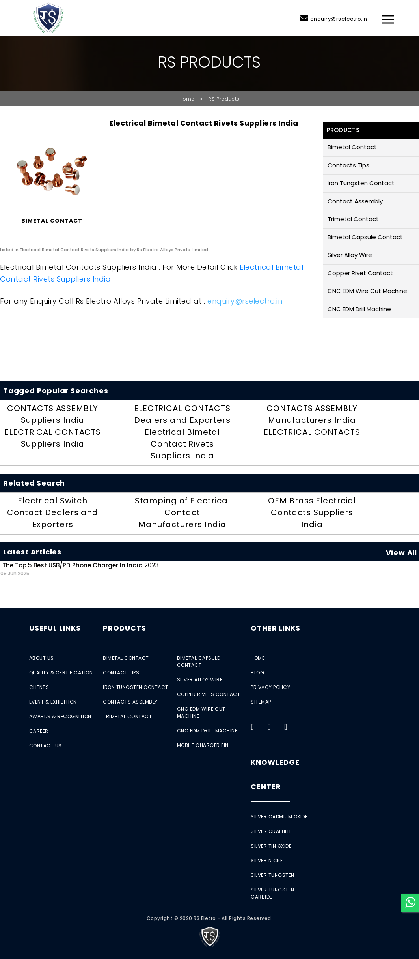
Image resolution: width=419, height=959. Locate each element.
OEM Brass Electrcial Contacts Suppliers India (312, 512)
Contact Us (45, 745)
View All (401, 552)
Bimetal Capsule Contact (365, 237)
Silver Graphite (271, 831)
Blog (257, 672)
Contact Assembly (355, 201)
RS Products (224, 99)
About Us (41, 658)
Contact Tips (121, 672)
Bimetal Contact (352, 147)
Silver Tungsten (272, 875)
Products (124, 628)
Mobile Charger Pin (203, 745)
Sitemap (261, 701)
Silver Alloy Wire (350, 255)
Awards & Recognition (60, 716)
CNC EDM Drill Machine (359, 309)
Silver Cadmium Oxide (279, 816)
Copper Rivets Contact (208, 694)
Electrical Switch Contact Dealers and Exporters (52, 512)
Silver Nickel (268, 860)
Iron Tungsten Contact (361, 183)
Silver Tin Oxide (271, 846)
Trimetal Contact (353, 219)
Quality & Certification (61, 672)
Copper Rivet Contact (360, 273)
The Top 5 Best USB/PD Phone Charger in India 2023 (79, 568)
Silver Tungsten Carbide (272, 893)
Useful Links (55, 628)
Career (38, 731)
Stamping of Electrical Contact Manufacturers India (182, 512)
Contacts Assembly (130, 701)
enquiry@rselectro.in (338, 19)
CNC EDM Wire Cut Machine (367, 291)
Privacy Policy (270, 687)
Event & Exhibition (53, 701)
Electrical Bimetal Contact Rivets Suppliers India (182, 443)
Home (187, 99)
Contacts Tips (348, 165)
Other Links (275, 628)
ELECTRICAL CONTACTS (312, 431)
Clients (39, 687)
